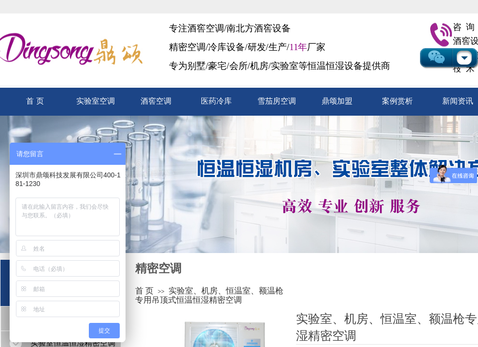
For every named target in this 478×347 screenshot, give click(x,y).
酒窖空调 (156, 101)
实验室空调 (95, 101)
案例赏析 (397, 101)
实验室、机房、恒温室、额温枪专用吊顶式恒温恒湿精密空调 (209, 295)
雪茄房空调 (276, 101)
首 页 (34, 101)
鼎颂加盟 (337, 101)
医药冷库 (216, 101)
